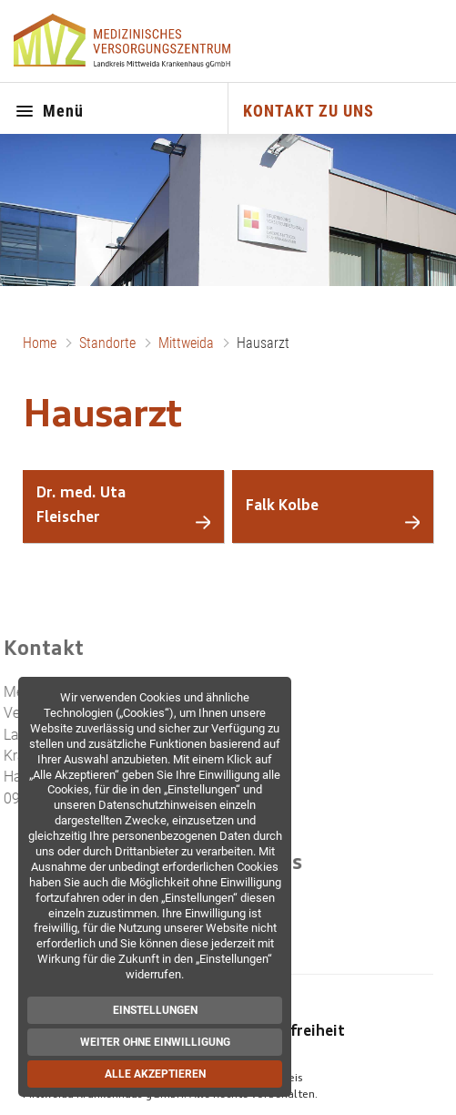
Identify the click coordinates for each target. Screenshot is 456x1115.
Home (39, 343)
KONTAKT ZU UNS (308, 110)
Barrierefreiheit (289, 1032)
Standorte (107, 343)
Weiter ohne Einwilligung (159, 1042)
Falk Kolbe (282, 506)
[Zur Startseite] (124, 41)
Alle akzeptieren (158, 1074)
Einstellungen (159, 1010)
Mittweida (186, 343)
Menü (49, 112)
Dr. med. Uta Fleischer (81, 506)
